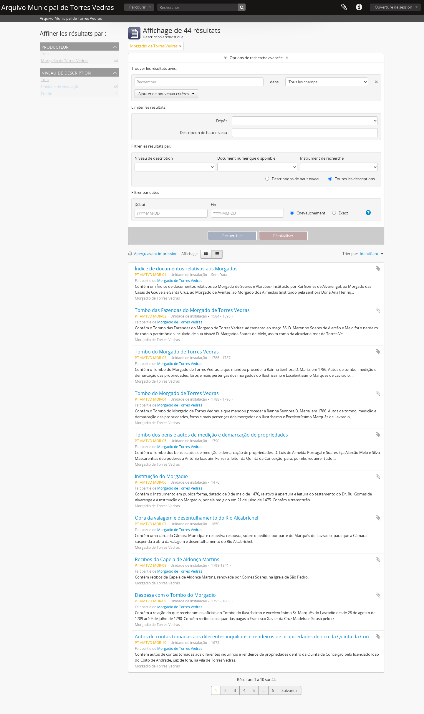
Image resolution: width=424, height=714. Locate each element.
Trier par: (350, 253)
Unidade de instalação (60, 87)
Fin (213, 204)
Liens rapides (359, 7)
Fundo (46, 94)
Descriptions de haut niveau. (293, 178)
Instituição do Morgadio (161, 476)
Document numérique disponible (246, 158)
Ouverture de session (393, 7)
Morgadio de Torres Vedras (64, 62)
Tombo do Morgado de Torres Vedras (177, 351)
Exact (340, 213)
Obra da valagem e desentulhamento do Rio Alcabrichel (196, 518)
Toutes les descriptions (351, 178)
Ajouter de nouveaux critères (166, 93)
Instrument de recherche (322, 158)
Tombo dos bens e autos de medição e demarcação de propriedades (211, 435)
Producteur (55, 46)
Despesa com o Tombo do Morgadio (175, 595)
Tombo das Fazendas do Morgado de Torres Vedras (192, 310)
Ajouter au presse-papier (378, 269)
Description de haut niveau (203, 132)
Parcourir (137, 7)
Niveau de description (66, 72)
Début (140, 204)
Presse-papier (344, 7)
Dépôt (221, 120)
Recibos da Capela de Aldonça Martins (177, 559)
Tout (45, 54)
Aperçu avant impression (153, 253)
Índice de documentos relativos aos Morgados (186, 268)
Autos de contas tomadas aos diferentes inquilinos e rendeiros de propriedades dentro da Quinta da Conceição (259, 636)
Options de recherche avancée (256, 57)
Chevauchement (307, 213)
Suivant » (289, 690)
